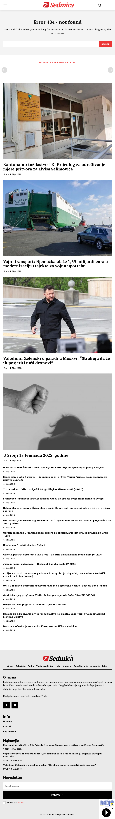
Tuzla (6, 749)
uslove (21, 802)
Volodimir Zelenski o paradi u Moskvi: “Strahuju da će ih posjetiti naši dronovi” (56, 360)
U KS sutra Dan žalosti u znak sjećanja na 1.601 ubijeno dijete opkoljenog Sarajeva (53, 467)
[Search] (105, 44)
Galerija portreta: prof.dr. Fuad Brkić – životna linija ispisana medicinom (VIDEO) (52, 554)
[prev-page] (4, 70)
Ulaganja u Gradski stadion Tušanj (24, 545)
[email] (57, 786)
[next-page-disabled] (110, 70)
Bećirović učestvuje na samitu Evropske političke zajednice (40, 626)
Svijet (6, 760)
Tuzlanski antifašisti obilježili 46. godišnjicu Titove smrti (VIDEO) (43, 489)
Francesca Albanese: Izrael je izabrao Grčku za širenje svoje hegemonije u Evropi (53, 498)
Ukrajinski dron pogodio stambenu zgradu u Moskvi (34, 604)
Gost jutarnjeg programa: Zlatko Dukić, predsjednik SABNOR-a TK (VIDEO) (49, 595)
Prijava (57, 795)
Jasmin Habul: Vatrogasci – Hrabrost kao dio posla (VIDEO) (39, 563)
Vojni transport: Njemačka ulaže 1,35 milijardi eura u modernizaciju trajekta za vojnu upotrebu (55, 264)
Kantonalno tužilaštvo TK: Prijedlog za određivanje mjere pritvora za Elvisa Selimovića (54, 167)
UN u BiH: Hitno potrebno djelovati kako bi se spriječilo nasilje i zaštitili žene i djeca (55, 585)
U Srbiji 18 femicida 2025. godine (35, 455)
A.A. (5, 174)
